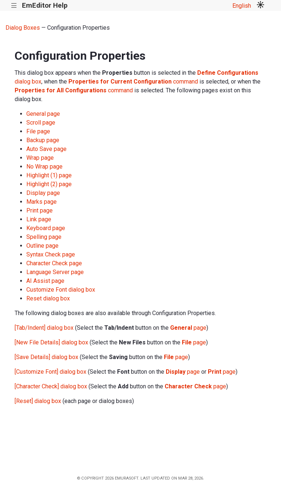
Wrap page (40, 157)
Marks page (41, 201)
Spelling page (43, 236)
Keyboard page (45, 228)
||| (14, 6)
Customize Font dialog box (60, 289)
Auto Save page (46, 148)
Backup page (42, 140)
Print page (39, 210)
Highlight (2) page (49, 184)
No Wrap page (44, 166)
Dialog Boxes (22, 27)
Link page (38, 219)
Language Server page (55, 272)
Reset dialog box (48, 298)
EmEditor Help (45, 5)
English (241, 5)
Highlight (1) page (49, 175)
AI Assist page (45, 280)
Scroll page (40, 122)
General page (43, 113)
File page (38, 131)
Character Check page (54, 263)
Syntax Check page (50, 254)
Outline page (42, 245)
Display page (43, 192)
